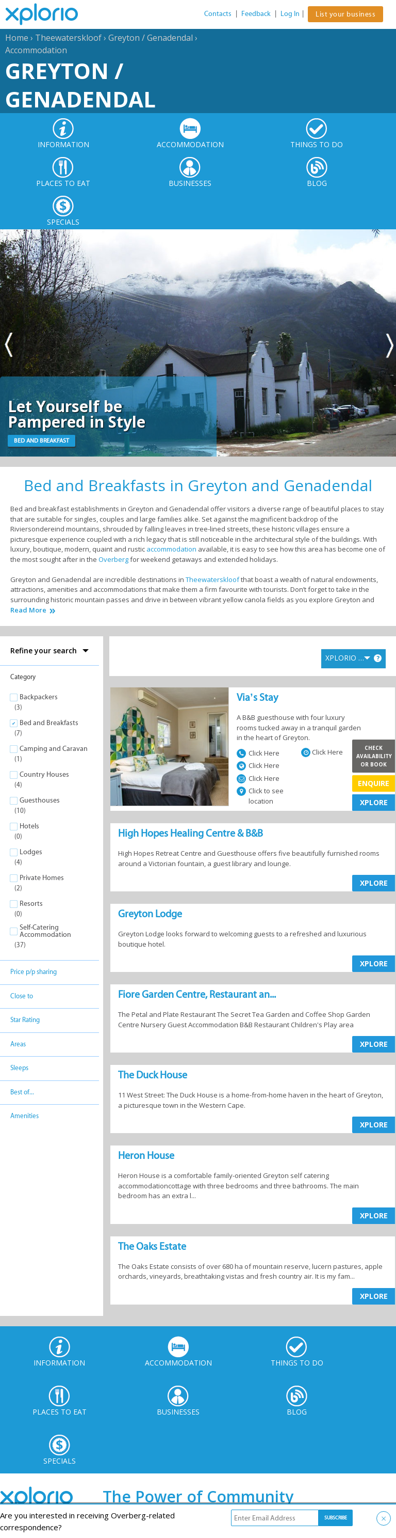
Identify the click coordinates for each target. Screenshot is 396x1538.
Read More (28, 610)
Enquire (373, 783)
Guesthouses (40, 800)
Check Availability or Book (374, 756)
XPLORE (374, 802)
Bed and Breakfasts (49, 722)
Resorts (31, 903)
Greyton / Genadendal (150, 37)
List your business (345, 14)
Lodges (31, 852)
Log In (290, 13)
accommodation (171, 549)
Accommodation (36, 50)
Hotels (29, 826)
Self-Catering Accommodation (45, 931)
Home (16, 37)
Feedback (256, 13)
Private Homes (42, 877)
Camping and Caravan (54, 748)
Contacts (218, 13)
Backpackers (39, 697)
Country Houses (44, 774)
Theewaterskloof (68, 37)
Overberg (113, 559)
